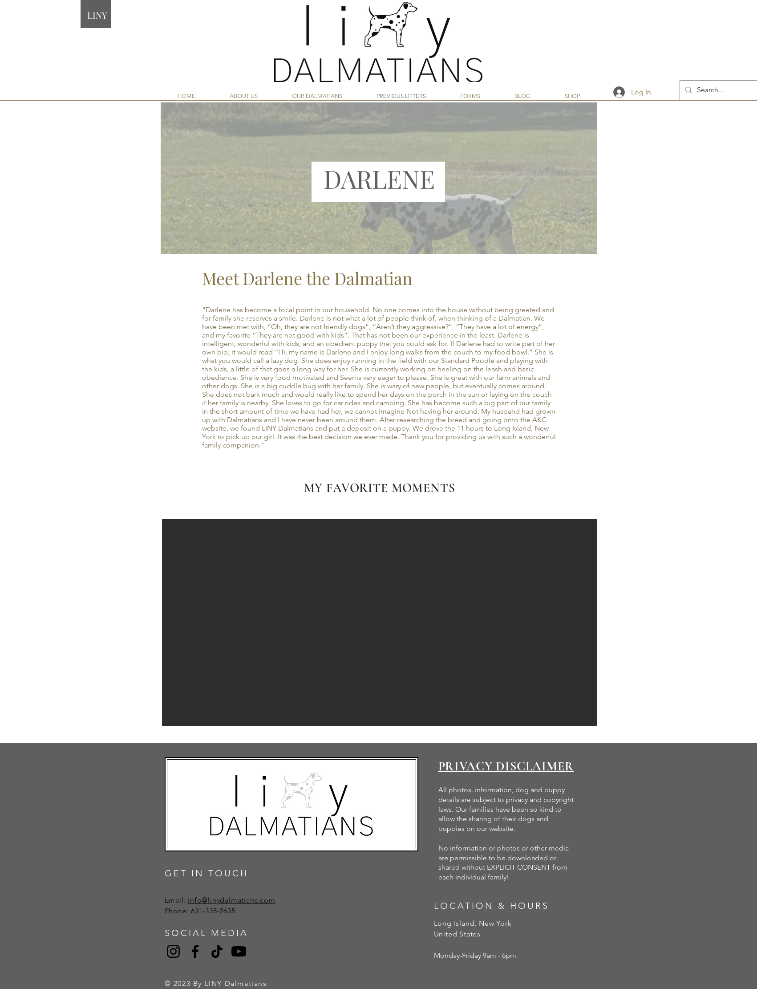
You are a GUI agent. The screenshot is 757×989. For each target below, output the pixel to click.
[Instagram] (173, 951)
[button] (379, 622)
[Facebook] (195, 951)
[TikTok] (217, 951)
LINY (97, 15)
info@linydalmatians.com (231, 900)
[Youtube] (238, 951)
